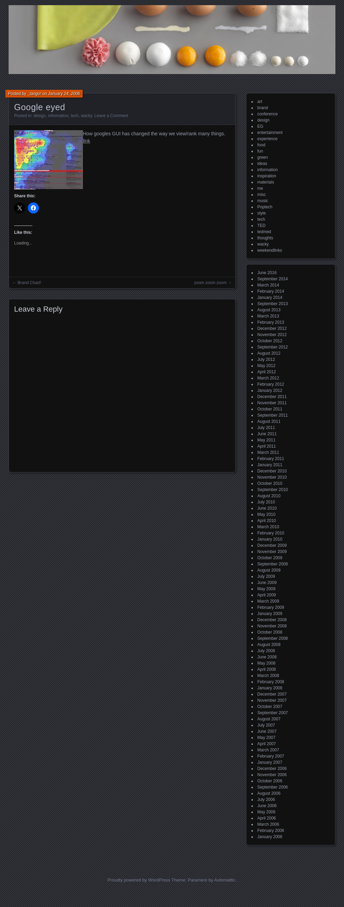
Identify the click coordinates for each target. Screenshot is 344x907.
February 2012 (270, 384)
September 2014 (272, 279)
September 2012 (272, 347)
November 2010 (272, 477)
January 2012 (269, 390)
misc (261, 194)
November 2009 (272, 551)
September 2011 (272, 415)
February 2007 (270, 756)
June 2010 (267, 508)
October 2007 (269, 706)
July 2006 (266, 799)
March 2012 (268, 378)
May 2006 (266, 812)
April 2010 (266, 520)
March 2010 (268, 526)
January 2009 (269, 613)
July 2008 (266, 650)
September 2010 (272, 489)
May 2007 (266, 737)
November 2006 (272, 774)
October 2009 (269, 557)
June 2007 (267, 731)
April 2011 (266, 446)
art (259, 101)
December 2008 (272, 619)
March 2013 (268, 316)
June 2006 (267, 805)
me (260, 188)
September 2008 (272, 638)
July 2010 (266, 502)
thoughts (265, 238)
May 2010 (266, 514)
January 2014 (269, 297)
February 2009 (270, 607)
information (58, 115)
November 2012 (272, 334)
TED (261, 225)
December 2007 (272, 694)
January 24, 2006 (64, 93)
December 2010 (272, 471)
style (261, 213)
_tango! (34, 93)
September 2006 (272, 787)
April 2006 (266, 818)
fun (260, 151)
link (86, 141)
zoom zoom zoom (210, 282)
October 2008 (269, 632)
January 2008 (269, 688)
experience (267, 138)
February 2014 (270, 291)
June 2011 (267, 433)
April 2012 (266, 371)
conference (267, 114)
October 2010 (269, 483)
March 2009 (268, 601)
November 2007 (272, 700)
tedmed (264, 231)
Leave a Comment (111, 115)
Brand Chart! (29, 282)
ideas (262, 163)
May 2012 (266, 365)
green (262, 157)
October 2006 (269, 781)
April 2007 (266, 743)
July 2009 (266, 576)
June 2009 (267, 582)
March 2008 (268, 675)
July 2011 (266, 427)
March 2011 (268, 452)
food (261, 145)
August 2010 (268, 495)
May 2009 (266, 588)
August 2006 (268, 793)
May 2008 (266, 663)
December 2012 (272, 328)
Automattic (224, 880)
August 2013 (268, 309)
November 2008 (272, 626)
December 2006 (272, 768)
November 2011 (272, 402)
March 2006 (268, 824)
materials (265, 182)
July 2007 (266, 725)
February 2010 (270, 533)
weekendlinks (269, 250)
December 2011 (272, 396)
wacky (86, 115)
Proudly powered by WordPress (138, 880)
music (262, 200)
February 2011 (270, 458)
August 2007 (268, 719)
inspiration (266, 176)
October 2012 (269, 340)
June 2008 (267, 657)
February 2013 (270, 322)
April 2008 (266, 669)
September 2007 (272, 712)
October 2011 (269, 409)
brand (262, 107)
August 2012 (268, 353)
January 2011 (269, 464)
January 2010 (269, 539)
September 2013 (272, 303)
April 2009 (266, 595)
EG (260, 126)
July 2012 (266, 359)
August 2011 (268, 421)
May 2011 (266, 440)
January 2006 (269, 836)
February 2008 (270, 681)
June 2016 (267, 272)
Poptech (264, 207)
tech (75, 115)
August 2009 (268, 570)
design (40, 115)
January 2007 (269, 762)
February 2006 (270, 830)
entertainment (269, 132)
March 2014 (268, 285)
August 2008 (268, 644)
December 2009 (272, 545)
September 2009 (272, 564)
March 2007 (268, 750)
